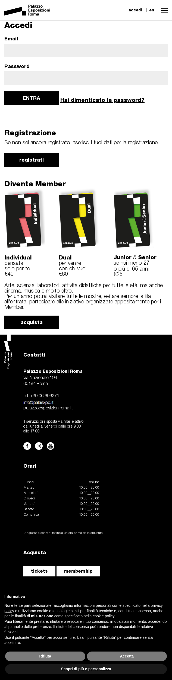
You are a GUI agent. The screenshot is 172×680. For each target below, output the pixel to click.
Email (11, 38)
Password (17, 66)
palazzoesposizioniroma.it (48, 408)
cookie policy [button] (103, 616)
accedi (135, 10)
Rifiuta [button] (45, 656)
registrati (31, 160)
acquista (32, 322)
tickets (39, 571)
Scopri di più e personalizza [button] (86, 669)
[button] (163, 10)
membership (78, 571)
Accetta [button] (127, 656)
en (151, 10)
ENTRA (31, 98)
